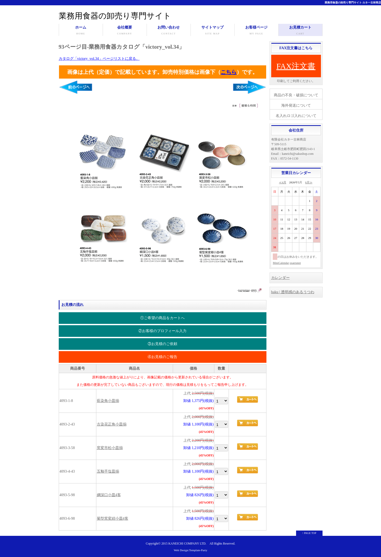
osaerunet (295, 262)
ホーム (81, 30)
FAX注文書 (296, 66)
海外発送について (296, 105)
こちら (229, 72)
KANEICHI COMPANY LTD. (187, 543)
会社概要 (125, 30)
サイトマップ (212, 30)
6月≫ (308, 182)
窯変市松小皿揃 (110, 448)
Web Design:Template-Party (190, 550)
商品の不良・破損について (296, 95)
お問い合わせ (168, 30)
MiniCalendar (281, 262)
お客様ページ (256, 30)
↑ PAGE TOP (309, 533)
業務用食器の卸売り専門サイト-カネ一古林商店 (353, 2)
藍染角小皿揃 (108, 401)
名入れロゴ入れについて (296, 116)
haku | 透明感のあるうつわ (292, 292)
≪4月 (282, 182)
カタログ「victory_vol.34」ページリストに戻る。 (99, 59)
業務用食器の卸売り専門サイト (115, 15)
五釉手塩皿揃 (108, 471)
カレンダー (280, 278)
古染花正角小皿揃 (111, 424)
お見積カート (300, 30)
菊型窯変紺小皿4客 (112, 518)
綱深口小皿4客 (109, 495)
